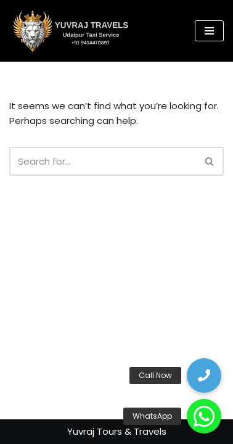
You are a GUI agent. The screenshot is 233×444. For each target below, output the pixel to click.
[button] (204, 416)
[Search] (102, 161)
